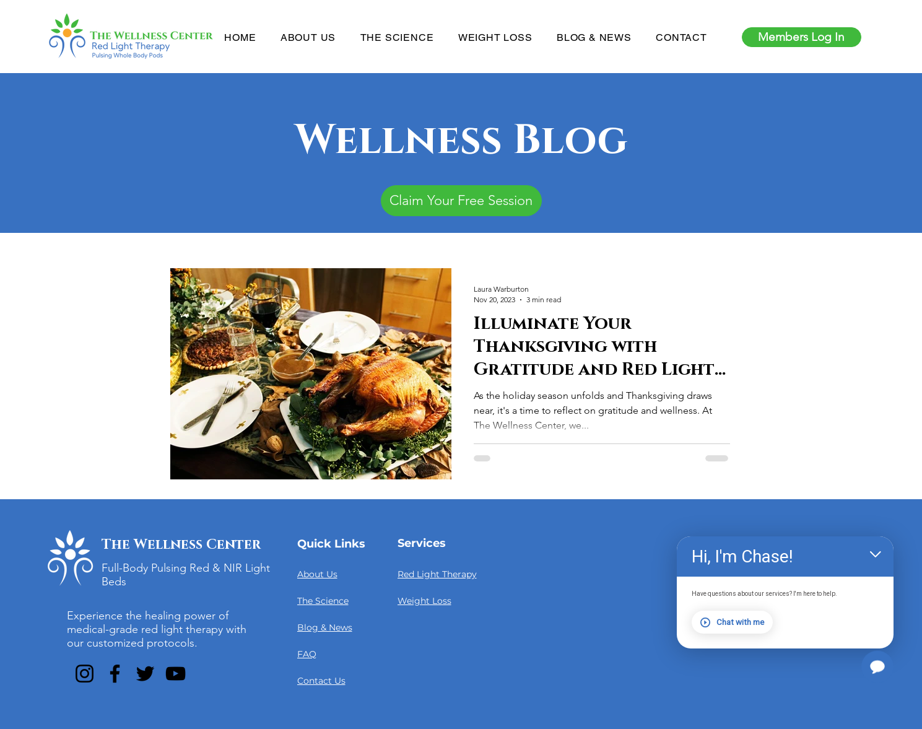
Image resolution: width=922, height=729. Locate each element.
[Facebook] (115, 673)
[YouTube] (175, 673)
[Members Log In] (801, 37)
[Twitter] (145, 673)
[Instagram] (84, 673)
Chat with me (732, 622)
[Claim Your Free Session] (461, 200)
